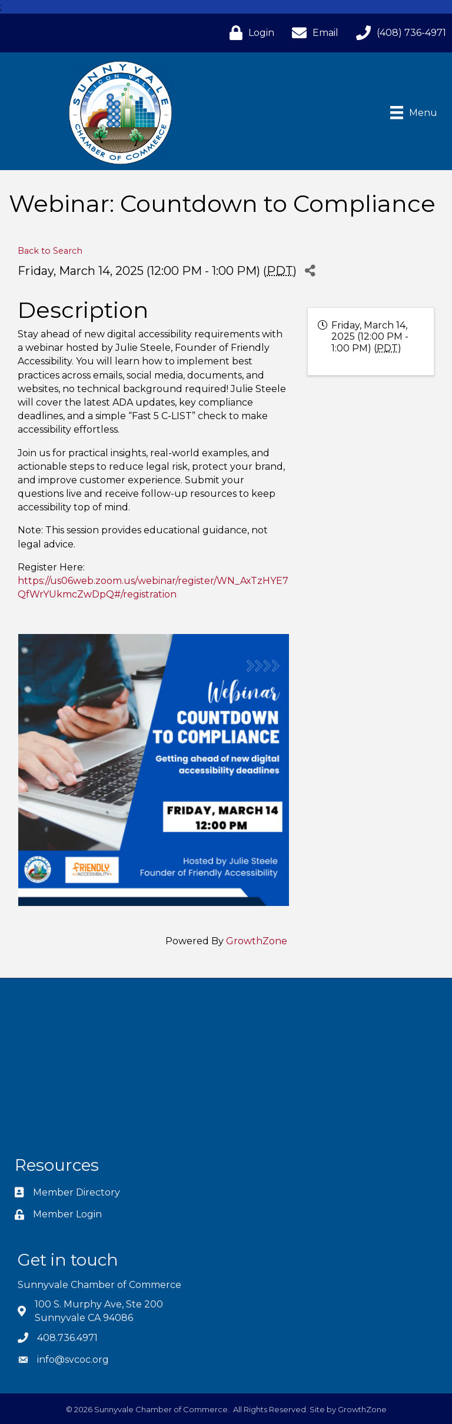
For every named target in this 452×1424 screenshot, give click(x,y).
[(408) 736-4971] (398, 32)
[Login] (249, 32)
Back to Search (50, 250)
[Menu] (413, 112)
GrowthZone (256, 941)
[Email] (312, 32)
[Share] (310, 270)
